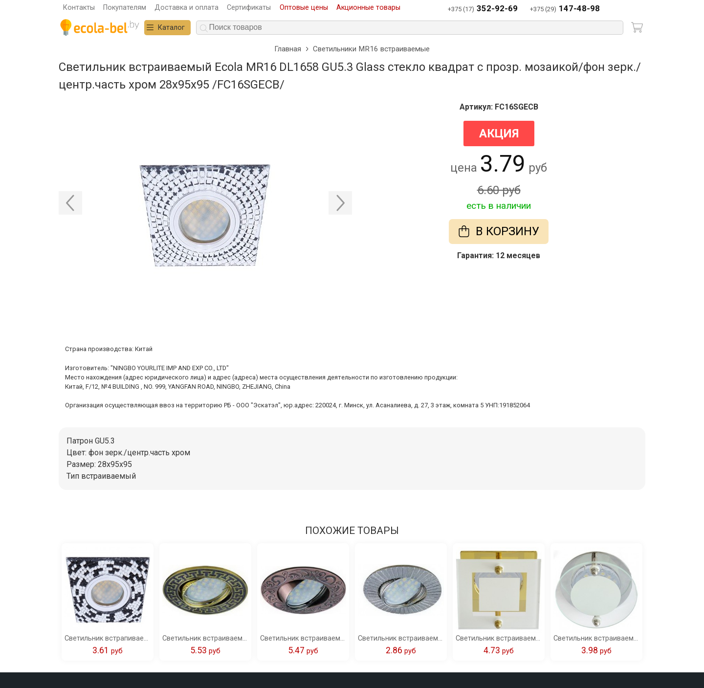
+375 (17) (483, 9)
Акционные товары (368, 7)
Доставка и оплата (186, 7)
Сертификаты (249, 7)
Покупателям (124, 7)
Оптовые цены (304, 7)
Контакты (79, 7)
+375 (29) (565, 9)
